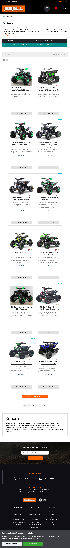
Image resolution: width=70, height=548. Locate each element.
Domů (4, 16)
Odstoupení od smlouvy (18, 522)
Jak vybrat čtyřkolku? (45, 45)
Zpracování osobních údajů (35, 525)
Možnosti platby (18, 512)
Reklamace (18, 525)
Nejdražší (63, 54)
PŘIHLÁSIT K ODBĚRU (35, 458)
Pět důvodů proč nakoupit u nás (16, 45)
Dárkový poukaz (51, 517)
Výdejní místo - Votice (35, 514)
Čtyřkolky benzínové (51, 41)
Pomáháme (35, 519)
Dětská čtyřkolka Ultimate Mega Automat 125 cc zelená (21, 89)
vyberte (16, 538)
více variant (21, 101)
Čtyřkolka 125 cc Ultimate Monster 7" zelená (48, 198)
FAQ (52, 522)
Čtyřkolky (9, 17)
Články (52, 514)
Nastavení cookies (35, 527)
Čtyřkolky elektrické (19, 41)
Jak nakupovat (18, 517)
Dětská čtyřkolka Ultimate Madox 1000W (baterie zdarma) (48, 145)
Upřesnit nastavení (11, 544)
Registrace (14, 1)
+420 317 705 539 (63, 1)
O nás (35, 512)
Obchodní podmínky (18, 519)
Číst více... (5, 35)
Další (44, 405)
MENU (65, 9)
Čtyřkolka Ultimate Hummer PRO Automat (21, 308)
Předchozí (27, 405)
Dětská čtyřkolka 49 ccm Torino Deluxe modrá (48, 363)
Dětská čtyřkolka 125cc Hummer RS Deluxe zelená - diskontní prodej (48, 90)
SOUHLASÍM (33, 544)
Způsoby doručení (18, 514)
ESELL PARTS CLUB (51, 519)
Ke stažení (51, 512)
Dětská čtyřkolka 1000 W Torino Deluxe (48, 253)
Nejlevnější (56, 54)
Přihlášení (7, 1)
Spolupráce (35, 517)
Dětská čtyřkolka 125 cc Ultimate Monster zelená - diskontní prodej (21, 145)
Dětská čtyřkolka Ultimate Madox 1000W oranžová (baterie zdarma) (21, 199)
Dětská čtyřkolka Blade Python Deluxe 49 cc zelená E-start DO (21, 364)
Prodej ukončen (21, 113)
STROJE (52, 525)
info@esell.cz (51, 478)
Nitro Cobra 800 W (21, 252)
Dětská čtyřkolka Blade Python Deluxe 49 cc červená (48, 308)
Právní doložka (35, 522)
